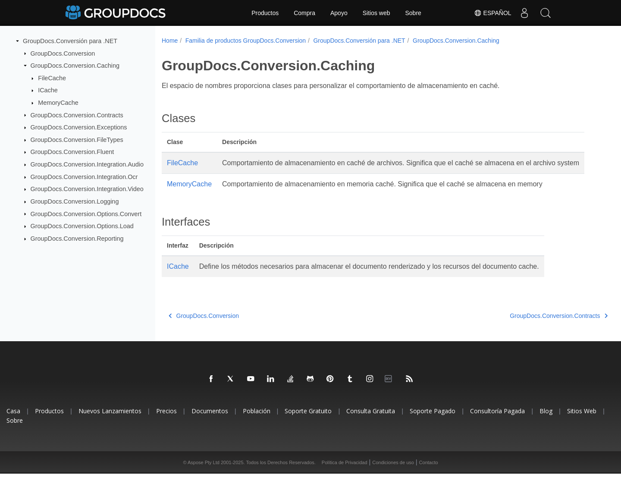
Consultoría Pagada (497, 421)
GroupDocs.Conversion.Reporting (77, 238)
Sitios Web (581, 421)
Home (170, 40)
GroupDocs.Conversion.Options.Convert (86, 213)
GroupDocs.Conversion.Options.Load (82, 226)
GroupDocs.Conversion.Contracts (77, 114)
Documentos (209, 421)
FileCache (52, 78)
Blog (545, 421)
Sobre (413, 12)
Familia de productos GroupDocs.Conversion (245, 40)
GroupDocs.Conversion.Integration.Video (87, 188)
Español (492, 13)
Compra (304, 12)
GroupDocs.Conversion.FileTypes (77, 139)
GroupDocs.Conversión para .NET (70, 41)
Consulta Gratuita (370, 421)
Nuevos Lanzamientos (109, 421)
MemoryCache (58, 102)
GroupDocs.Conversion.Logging (75, 201)
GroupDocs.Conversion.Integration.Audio (87, 164)
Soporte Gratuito (308, 421)
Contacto (428, 472)
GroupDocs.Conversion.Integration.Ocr (84, 176)
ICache (48, 90)
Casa (13, 421)
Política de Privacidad (344, 472)
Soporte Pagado (432, 421)
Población (256, 421)
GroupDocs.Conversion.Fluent (72, 151)
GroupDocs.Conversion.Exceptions (79, 127)
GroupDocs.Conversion (63, 53)
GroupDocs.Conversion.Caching (75, 65)
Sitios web (376, 12)
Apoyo (339, 12)
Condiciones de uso (393, 472)
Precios (166, 421)
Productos (265, 12)
